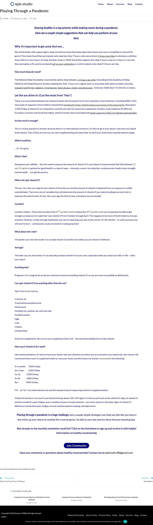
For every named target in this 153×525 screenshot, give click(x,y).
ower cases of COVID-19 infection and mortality (114, 112)
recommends (105, 358)
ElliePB (5, 18)
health (6, 469)
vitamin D (25, 469)
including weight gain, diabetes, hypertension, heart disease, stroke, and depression (54, 87)
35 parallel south (95, 211)
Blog (136, 515)
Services (129, 515)
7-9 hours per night (86, 79)
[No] (150, 521)
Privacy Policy (105, 515)
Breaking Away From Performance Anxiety (121, 497)
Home (114, 515)
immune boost (13, 469)
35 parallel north (64, 211)
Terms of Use (91, 515)
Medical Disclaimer (76, 515)
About (121, 515)
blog (34, 18)
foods (27, 291)
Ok (125, 521)
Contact (143, 515)
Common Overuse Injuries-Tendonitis (76, 497)
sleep (20, 469)
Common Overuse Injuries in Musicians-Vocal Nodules (32, 498)
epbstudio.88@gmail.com (119, 452)
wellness (32, 469)
